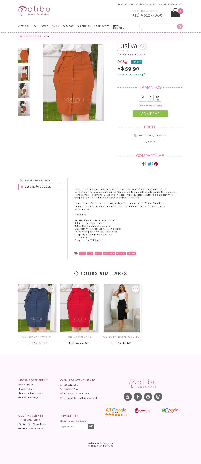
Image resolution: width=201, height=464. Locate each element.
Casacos (68, 26)
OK (91, 426)
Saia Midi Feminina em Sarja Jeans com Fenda (122, 337)
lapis (98, 253)
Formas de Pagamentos (30, 392)
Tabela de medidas (35, 180)
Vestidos (24, 26)
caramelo (109, 253)
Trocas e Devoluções (29, 419)
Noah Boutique (119, 27)
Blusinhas (84, 26)
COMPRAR (150, 113)
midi (82, 253)
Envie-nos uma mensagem (76, 393)
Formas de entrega (28, 397)
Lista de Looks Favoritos (30, 428)
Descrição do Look (36, 186)
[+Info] (142, 55)
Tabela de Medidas (150, 105)
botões (131, 253)
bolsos (120, 253)
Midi (37, 36)
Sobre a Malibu (25, 384)
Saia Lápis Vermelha (79, 337)
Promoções (101, 26)
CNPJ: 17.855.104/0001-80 (100, 445)
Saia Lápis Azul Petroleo (37, 337)
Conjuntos (41, 26)
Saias (55, 26)
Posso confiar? (26, 388)
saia (90, 253)
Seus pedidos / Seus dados (32, 423)
